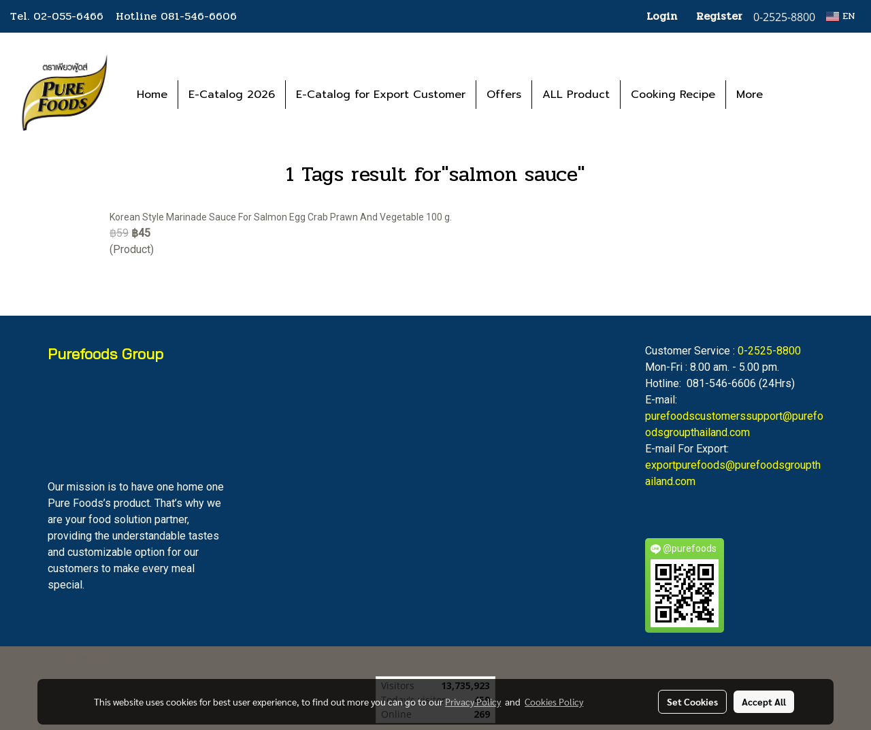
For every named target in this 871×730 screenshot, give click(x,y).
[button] (793, 94)
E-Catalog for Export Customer (380, 94)
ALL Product (576, 94)
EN (840, 16)
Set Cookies (692, 701)
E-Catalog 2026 (231, 94)
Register (719, 15)
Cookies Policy (554, 701)
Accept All (764, 701)
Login (661, 15)
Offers (504, 94)
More (749, 94)
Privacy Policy (473, 701)
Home (152, 94)
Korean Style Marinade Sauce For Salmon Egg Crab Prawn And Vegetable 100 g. (281, 217)
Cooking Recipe (673, 94)
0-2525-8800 (769, 350)
